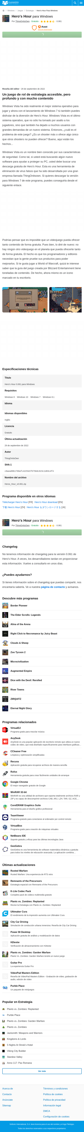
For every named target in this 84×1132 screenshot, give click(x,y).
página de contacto (53, 587)
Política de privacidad (54, 1100)
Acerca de (7, 1088)
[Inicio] (3, 10)
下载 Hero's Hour (11, 507)
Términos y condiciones (55, 1088)
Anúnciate (7, 1100)
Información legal (52, 1105)
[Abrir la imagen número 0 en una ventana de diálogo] (25, 299)
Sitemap (6, 1105)
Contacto (7, 1094)
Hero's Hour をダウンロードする (44, 507)
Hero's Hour (32, 16)
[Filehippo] (10, 3)
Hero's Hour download (46, 502)
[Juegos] (20, 10)
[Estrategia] (30, 10)
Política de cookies (53, 1094)
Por (21, 21)
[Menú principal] (81, 3)
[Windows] (11, 10)
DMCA (46, 1111)
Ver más (42, 1071)
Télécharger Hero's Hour (15, 502)
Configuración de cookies (56, 1116)
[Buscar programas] (75, 3)
